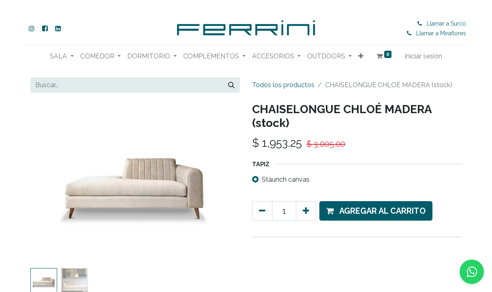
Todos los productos (283, 85)
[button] (361, 56)
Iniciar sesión (423, 56)
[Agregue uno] (306, 211)
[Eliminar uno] (262, 211)
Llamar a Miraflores (443, 33)
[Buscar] (231, 85)
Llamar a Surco (448, 23)
